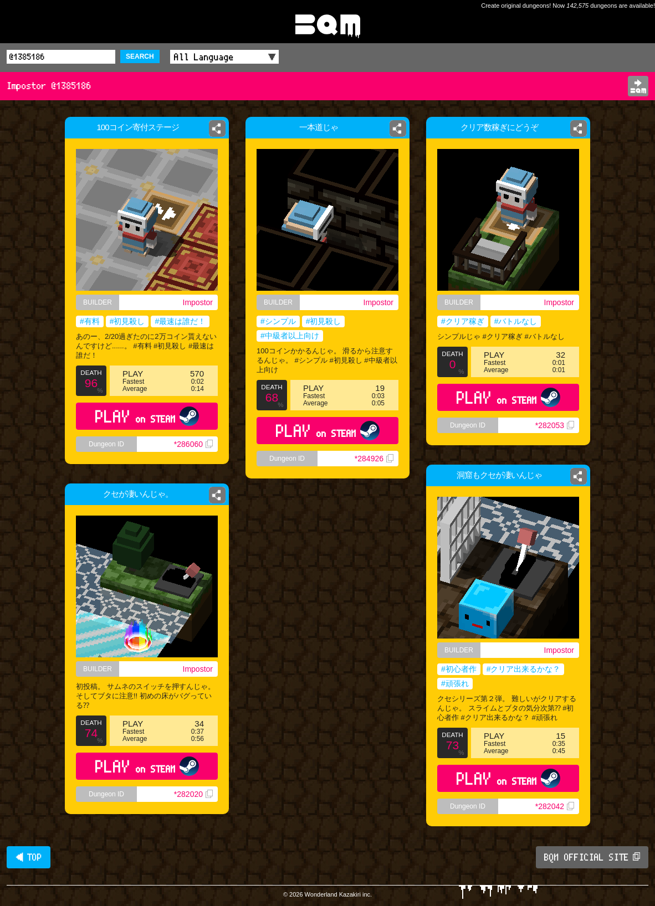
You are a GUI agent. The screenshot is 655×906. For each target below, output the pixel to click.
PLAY (147, 416)
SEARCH (140, 56)
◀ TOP (28, 857)
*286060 (193, 444)
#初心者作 (459, 669)
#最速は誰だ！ (180, 321)
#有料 (90, 321)
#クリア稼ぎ (462, 321)
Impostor (198, 302)
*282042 (554, 806)
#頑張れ (455, 683)
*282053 (554, 425)
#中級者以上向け (289, 335)
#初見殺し (127, 321)
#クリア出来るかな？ (524, 669)
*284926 (374, 458)
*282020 (193, 794)
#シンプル (278, 321)
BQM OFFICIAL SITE (592, 857)
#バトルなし (516, 321)
